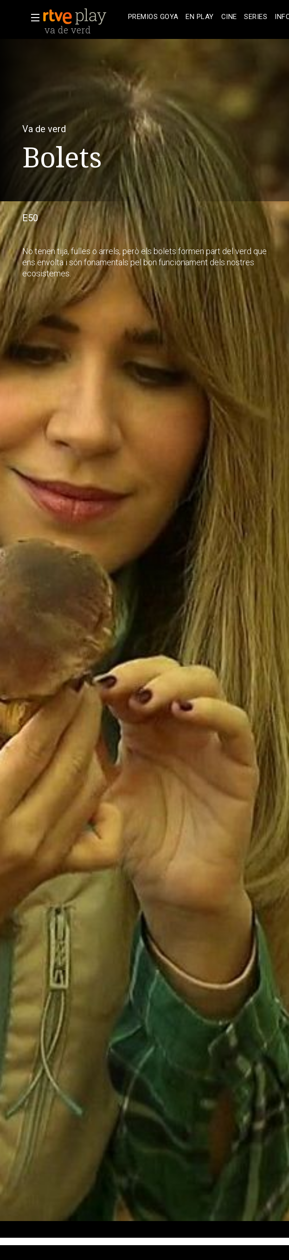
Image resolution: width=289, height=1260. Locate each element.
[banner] (83, 16)
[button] (32, 17)
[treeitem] (153, 17)
